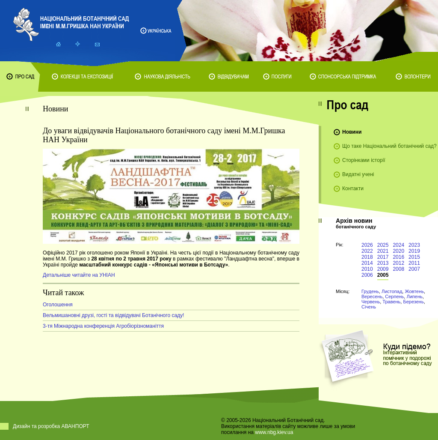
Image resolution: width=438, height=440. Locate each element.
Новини (351, 132)
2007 (414, 269)
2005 (383, 275)
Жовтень (414, 291)
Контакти (353, 189)
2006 (367, 275)
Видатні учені (358, 174)
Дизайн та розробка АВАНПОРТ (51, 426)
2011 (414, 263)
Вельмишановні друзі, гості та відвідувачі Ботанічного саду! (113, 315)
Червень (370, 301)
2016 (398, 257)
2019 (414, 251)
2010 (367, 269)
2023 (414, 245)
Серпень (394, 296)
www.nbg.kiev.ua (274, 432)
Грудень (370, 291)
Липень (414, 296)
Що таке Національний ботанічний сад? (389, 146)
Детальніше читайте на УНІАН (79, 275)
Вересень (371, 296)
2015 (414, 257)
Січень (368, 306)
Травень (391, 301)
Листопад (392, 291)
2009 (383, 269)
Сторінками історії (363, 160)
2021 (383, 251)
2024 (398, 245)
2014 (367, 263)
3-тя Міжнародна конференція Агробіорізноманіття (103, 326)
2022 (367, 251)
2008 (398, 269)
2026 (367, 245)
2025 (383, 245)
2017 (383, 257)
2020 (398, 251)
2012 (398, 263)
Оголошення (58, 305)
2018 (367, 257)
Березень (413, 301)
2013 (383, 263)
